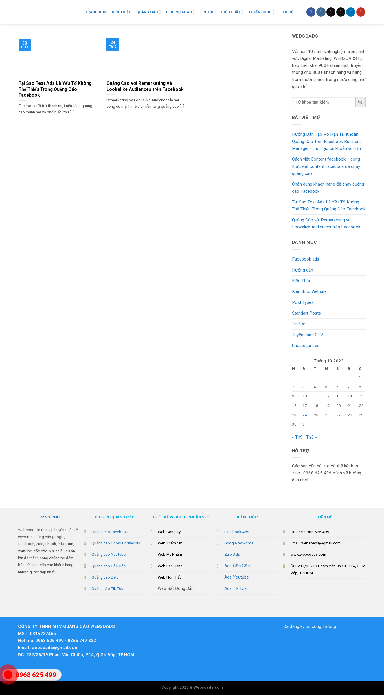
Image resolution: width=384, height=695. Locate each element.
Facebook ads (305, 259)
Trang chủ (95, 12)
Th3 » (311, 437)
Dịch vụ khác (180, 12)
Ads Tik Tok (235, 588)
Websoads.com (208, 687)
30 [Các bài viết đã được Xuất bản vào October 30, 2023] (294, 424)
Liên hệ (286, 12)
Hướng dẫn (302, 270)
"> (8, 678)
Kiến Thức (301, 280)
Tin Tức (207, 12)
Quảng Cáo (148, 12)
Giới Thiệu (121, 12)
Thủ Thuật (231, 12)
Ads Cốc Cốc (237, 566)
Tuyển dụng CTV (307, 335)
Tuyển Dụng (261, 12)
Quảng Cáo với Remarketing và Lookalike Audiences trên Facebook (326, 223)
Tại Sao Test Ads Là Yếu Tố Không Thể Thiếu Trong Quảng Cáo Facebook (328, 205)
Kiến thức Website (309, 291)
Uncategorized (305, 345)
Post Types (303, 302)
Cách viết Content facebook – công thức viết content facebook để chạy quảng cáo (326, 166)
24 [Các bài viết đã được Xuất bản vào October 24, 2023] (304, 414)
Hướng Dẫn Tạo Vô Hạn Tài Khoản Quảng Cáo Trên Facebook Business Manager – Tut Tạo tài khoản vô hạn (327, 141)
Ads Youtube (236, 577)
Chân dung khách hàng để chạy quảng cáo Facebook (328, 187)
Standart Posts (306, 313)
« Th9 (297, 437)
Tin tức (298, 324)
